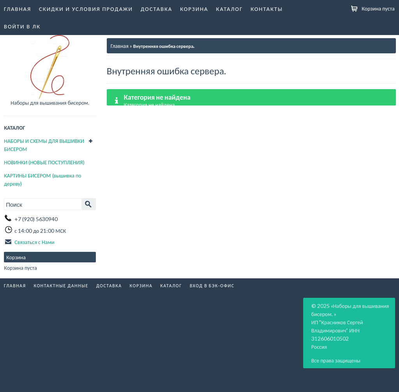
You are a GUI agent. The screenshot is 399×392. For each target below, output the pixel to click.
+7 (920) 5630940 (36, 219)
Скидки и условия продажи (86, 8)
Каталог (229, 8)
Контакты (267, 8)
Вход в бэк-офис (212, 285)
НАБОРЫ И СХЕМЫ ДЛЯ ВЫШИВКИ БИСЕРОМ (44, 145)
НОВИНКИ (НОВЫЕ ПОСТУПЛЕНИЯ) (44, 162)
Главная (17, 8)
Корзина (194, 8)
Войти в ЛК (22, 26)
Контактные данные (61, 285)
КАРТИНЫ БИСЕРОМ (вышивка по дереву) (42, 179)
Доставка (156, 8)
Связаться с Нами (34, 242)
